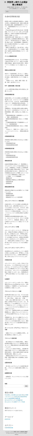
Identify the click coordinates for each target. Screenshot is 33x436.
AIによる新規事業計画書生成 (12, 398)
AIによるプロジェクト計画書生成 (13, 400)
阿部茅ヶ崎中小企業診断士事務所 (20, 431)
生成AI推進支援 (9, 427)
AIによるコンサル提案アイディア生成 (15, 402)
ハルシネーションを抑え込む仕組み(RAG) (16, 396)
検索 (6, 383)
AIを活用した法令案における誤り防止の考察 (16, 395)
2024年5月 (7, 419)
